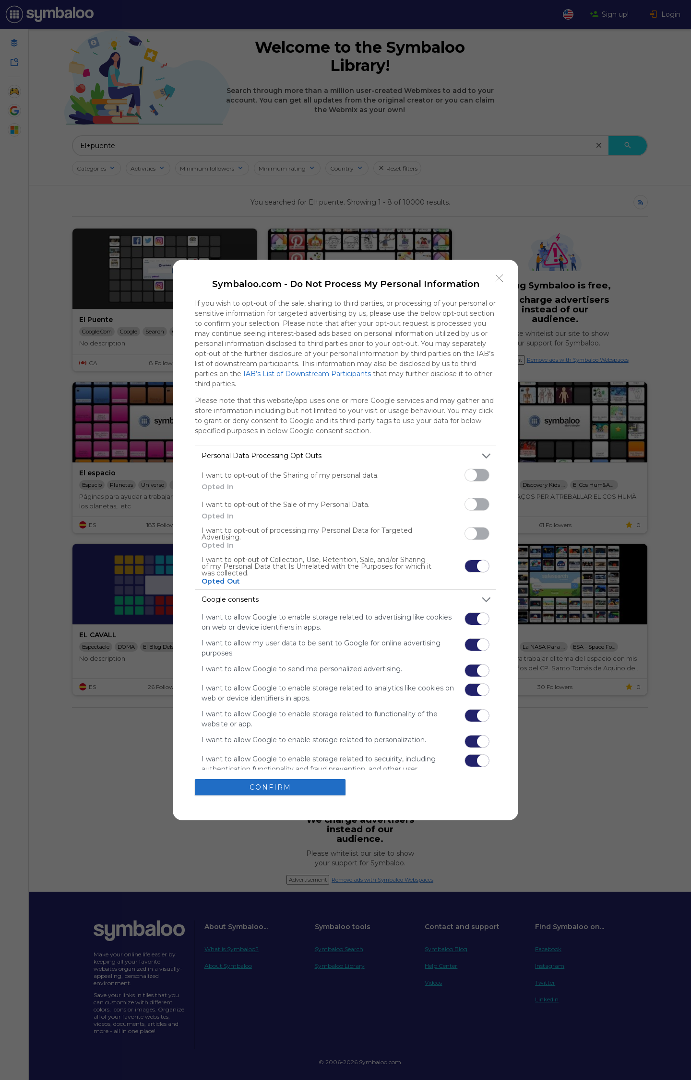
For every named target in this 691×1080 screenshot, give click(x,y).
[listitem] (345, 456)
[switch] (477, 475)
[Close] (499, 278)
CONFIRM (270, 787)
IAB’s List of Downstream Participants (307, 373)
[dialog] (345, 540)
